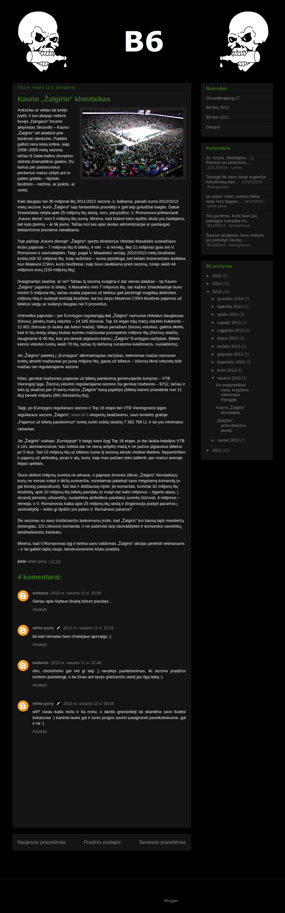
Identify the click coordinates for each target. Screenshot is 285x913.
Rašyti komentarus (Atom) (114, 862)
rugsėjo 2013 (229, 322)
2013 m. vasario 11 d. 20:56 (76, 593)
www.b (77, 414)
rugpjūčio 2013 (231, 330)
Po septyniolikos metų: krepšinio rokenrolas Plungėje (232, 392)
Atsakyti (40, 609)
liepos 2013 (228, 338)
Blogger (171, 900)
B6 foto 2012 (217, 107)
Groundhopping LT (223, 98)
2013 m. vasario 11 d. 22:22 (88, 628)
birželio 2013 (229, 346)
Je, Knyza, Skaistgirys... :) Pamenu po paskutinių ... (229, 160)
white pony (37, 561)
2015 (217, 275)
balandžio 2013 (231, 362)
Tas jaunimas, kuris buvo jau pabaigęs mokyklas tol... (231, 218)
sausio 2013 (228, 440)
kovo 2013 (227, 370)
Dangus (213, 127)
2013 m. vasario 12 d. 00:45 (88, 703)
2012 (217, 450)
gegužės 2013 (230, 354)
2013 (217, 291)
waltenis (41, 593)
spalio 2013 (228, 314)
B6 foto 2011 (217, 117)
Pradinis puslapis (102, 842)
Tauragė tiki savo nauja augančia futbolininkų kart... (236, 179)
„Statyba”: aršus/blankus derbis (231, 425)
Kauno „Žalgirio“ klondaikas (230, 410)
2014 (217, 283)
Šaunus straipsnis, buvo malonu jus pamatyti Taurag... (235, 238)
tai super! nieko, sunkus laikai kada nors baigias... (233, 199)
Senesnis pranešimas (162, 842)
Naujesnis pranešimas (42, 842)
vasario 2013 (229, 378)
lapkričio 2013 (230, 306)
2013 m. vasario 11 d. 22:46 (76, 662)
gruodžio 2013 (230, 298)
